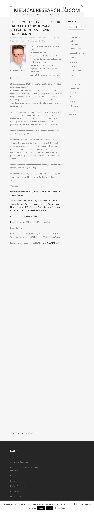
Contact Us (54, 15)
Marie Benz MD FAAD (36, 41)
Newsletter (14, 491)
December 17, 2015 (17, 222)
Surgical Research (17, 41)
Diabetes (73, 62)
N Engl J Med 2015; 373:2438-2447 (24, 216)
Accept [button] (40, 508)
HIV (71, 75)
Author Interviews (33, 38)
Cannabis (73, 58)
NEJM (56, 38)
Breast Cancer (75, 49)
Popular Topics (21, 14)
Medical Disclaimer (17, 486)
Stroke (72, 102)
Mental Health (75, 88)
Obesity (73, 93)
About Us (39, 15)
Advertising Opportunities (20, 462)
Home (12, 481)
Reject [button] (49, 508)
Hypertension (75, 84)
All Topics (74, 106)
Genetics (73, 66)
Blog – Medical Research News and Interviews (24, 468)
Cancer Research (77, 53)
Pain (71, 97)
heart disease (23, 433)
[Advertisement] (36, 337)
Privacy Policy (15, 497)
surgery (33, 433)
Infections (74, 80)
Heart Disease (47, 38)
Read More (60, 508)
